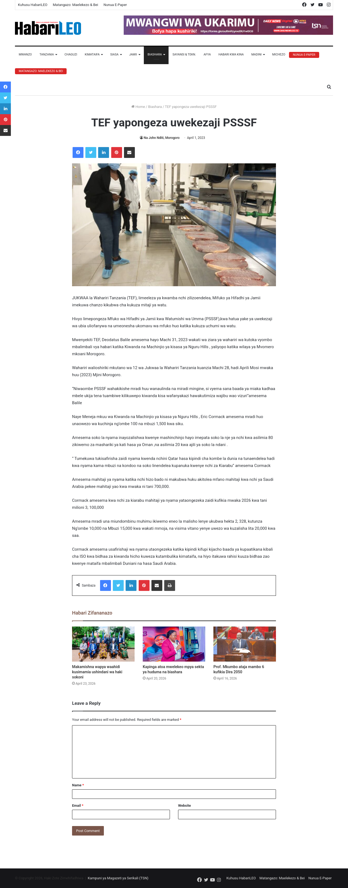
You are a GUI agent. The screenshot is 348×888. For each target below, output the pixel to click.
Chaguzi (70, 54)
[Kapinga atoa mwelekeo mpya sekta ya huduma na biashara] (174, 644)
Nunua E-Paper (115, 5)
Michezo (278, 54)
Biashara (155, 54)
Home (138, 107)
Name (78, 785)
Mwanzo (25, 54)
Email (77, 805)
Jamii (133, 54)
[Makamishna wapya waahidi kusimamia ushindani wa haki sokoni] (103, 644)
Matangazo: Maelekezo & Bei (75, 5)
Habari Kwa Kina (231, 54)
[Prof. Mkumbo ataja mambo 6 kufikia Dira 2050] (244, 644)
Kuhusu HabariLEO (32, 5)
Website (184, 805)
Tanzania (46, 54)
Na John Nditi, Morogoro (162, 138)
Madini (256, 54)
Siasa (114, 54)
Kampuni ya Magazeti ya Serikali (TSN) (118, 878)
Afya (207, 54)
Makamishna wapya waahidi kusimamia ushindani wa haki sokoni (97, 672)
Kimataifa (92, 54)
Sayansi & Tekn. (184, 54)
